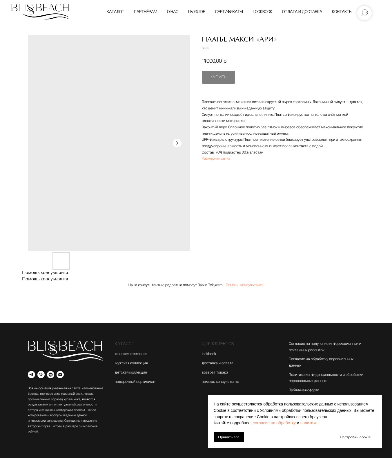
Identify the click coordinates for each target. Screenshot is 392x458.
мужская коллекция (131, 363)
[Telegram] (31, 374)
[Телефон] (41, 374)
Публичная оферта (304, 390)
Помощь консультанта (245, 285)
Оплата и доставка (302, 11)
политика (309, 423)
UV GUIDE (196, 11)
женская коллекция (131, 354)
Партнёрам (145, 11)
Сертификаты (229, 11)
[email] (60, 374)
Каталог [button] (115, 11)
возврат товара (215, 372)
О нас (172, 11)
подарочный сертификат (135, 382)
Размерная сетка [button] (216, 158)
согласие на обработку (274, 423)
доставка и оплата (217, 363)
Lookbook (262, 11)
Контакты (342, 11)
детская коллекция (131, 372)
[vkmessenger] (50, 374)
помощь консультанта (220, 382)
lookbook (209, 354)
